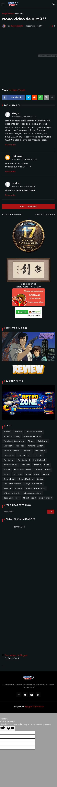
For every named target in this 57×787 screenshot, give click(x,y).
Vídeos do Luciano (32, 493)
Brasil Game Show (32, 436)
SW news (17, 474)
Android (7, 431)
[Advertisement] (28, 561)
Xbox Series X (45, 498)
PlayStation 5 (39, 460)
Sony (36, 474)
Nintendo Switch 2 (12, 450)
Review (7, 469)
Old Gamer (40, 450)
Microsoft (8, 445)
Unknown (17, 156)
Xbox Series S (29, 498)
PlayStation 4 (24, 460)
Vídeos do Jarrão (12, 493)
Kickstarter (43, 441)
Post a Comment (28, 206)
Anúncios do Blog (12, 436)
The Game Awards (12, 483)
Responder (10, 144)
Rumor (7, 474)
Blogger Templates (34, 706)
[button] (3, 4)
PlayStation (9, 460)
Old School (9, 455)
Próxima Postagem (44, 214)
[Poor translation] (10, 728)
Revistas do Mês (43, 469)
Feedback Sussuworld (14, 441)
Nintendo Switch (35, 445)
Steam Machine (26, 479)
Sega (28, 474)
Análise (18, 431)
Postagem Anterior (12, 214)
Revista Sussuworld (23, 469)
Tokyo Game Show (33, 483)
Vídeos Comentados (35, 488)
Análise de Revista (34, 431)
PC (29, 455)
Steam (46, 474)
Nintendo (20, 445)
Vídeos (21, 90)
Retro (46, 464)
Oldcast (21, 455)
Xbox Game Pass (12, 498)
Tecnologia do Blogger (15, 655)
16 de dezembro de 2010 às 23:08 (24, 117)
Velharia (8, 488)
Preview (37, 464)
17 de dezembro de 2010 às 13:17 (23, 186)
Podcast (26, 464)
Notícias (20, 13)
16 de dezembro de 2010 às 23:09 (24, 159)
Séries (40, 479)
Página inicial (8, 13)
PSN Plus (39, 455)
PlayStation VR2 (11, 464)
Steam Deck (9, 479)
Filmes (31, 441)
